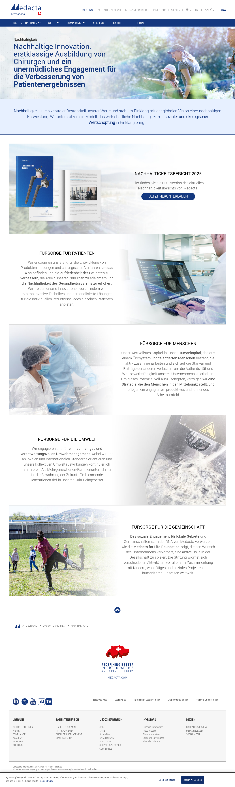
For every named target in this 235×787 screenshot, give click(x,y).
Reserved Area (100, 699)
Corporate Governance (153, 738)
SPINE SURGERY (64, 738)
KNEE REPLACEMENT (66, 727)
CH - (192, 9)
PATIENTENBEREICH (109, 10)
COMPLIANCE (74, 23)
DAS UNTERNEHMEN (25, 23)
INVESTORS (160, 10)
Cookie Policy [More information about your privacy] (46, 781)
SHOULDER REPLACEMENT (69, 734)
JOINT (102, 727)
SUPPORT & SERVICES (110, 745)
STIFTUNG (139, 23)
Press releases (149, 730)
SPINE (102, 730)
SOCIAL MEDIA (193, 734)
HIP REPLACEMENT (65, 730)
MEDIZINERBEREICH (137, 10)
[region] (117, 779)
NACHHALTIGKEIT (80, 625)
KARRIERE (119, 23)
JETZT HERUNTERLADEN (168, 196)
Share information (151, 734)
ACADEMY (98, 23)
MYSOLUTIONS (106, 738)
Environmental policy (178, 699)
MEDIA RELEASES (195, 730)
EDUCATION (105, 741)
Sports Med (104, 734)
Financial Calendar (151, 741)
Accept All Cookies (192, 780)
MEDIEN (176, 10)
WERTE (52, 23)
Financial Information (153, 727)
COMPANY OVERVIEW (196, 727)
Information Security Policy (147, 699)
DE (197, 9)
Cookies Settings (167, 780)
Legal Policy (120, 699)
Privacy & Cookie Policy (207, 699)
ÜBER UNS (31, 625)
